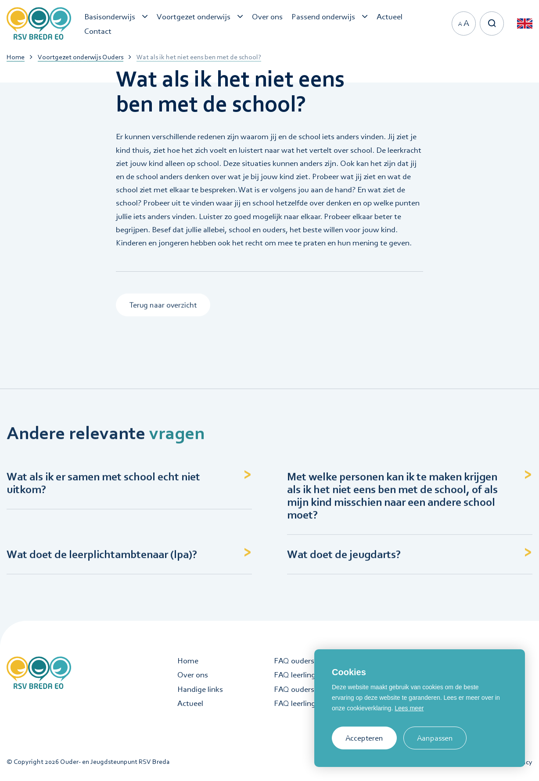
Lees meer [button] (409, 708)
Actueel (190, 703)
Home (187, 661)
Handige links (200, 689)
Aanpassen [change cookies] (435, 737)
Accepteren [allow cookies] (364, 737)
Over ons (192, 675)
